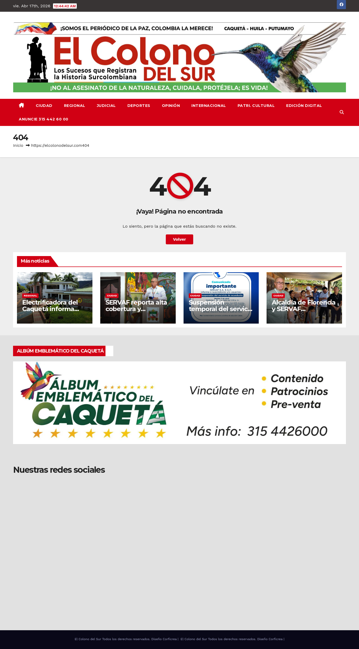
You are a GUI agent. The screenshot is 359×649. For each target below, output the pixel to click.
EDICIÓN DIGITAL (304, 105)
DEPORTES (138, 105)
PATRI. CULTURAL (256, 105)
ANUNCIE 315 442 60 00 (43, 119)
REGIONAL (74, 105)
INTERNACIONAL (208, 105)
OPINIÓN (171, 105)
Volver (179, 239)
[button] (342, 112)
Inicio (18, 145)
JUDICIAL (106, 105)
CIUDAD (44, 105)
